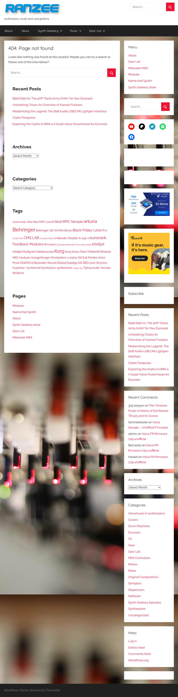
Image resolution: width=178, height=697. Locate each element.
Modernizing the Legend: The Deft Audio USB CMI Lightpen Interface (60, 111)
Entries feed (136, 647)
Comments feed (139, 654)
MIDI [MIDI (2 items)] (15, 257)
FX (130, 539)
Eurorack (134, 532)
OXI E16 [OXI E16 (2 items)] (82, 257)
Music (76, 31)
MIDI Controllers (139, 558)
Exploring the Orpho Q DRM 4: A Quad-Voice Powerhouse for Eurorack (60, 124)
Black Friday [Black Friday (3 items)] (82, 230)
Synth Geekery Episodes (144, 602)
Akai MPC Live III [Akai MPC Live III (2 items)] (43, 222)
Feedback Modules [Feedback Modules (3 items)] (28, 244)
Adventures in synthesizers (146, 513)
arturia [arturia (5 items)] (90, 221)
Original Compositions (143, 577)
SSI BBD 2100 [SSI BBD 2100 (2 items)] (86, 262)
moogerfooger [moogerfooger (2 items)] (40, 257)
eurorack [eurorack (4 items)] (98, 237)
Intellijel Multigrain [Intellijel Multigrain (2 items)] (24, 251)
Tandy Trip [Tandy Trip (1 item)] (77, 268)
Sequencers (136, 589)
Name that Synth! (24, 312)
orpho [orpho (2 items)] (73, 257)
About (9, 31)
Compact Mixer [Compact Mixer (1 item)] (46, 238)
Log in (132, 641)
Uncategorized (138, 615)
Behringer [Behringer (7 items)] (24, 230)
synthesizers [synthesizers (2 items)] (64, 268)
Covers (133, 519)
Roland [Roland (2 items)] (61, 262)
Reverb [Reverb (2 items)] (52, 262)
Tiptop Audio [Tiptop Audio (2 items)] (91, 268)
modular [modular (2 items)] (24, 257)
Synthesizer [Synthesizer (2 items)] (48, 268)
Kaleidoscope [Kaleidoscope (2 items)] (45, 251)
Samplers (134, 583)
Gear (131, 545)
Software (134, 596)
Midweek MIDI (22, 337)
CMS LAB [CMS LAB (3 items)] (31, 238)
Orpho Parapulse (24, 117)
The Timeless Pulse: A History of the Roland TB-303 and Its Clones (148, 411)
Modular (18, 305)
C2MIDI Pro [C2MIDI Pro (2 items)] (100, 230)
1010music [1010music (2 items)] (19, 222)
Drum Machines (139, 526)
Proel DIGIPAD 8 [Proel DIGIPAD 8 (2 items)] (23, 262)
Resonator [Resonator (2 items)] (40, 262)
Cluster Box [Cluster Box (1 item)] (18, 238)
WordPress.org (138, 660)
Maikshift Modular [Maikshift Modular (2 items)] (99, 251)
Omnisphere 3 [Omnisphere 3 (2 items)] (59, 257)
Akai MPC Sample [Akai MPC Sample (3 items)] (69, 222)
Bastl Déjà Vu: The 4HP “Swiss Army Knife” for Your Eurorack (52, 98)
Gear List (97, 31)
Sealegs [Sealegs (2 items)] (72, 262)
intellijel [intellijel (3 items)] (98, 244)
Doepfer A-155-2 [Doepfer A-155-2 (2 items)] (78, 238)
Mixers (132, 564)
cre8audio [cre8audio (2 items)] (60, 238)
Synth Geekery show (27, 324)
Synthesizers (136, 608)
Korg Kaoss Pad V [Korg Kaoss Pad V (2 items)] (76, 251)
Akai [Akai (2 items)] (29, 222)
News (25, 31)
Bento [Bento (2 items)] (68, 230)
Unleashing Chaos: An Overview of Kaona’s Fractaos (47, 105)
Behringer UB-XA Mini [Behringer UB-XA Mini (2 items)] (50, 230)
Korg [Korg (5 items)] (59, 251)
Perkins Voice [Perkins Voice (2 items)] (96, 257)
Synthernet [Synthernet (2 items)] (34, 268)
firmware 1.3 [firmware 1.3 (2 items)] (52, 244)
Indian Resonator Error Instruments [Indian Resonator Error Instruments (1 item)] (75, 245)
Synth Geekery (50, 31)
